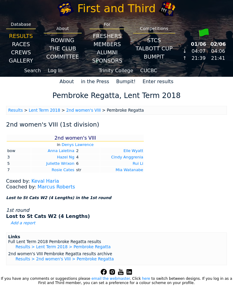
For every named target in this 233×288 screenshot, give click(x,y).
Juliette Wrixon (60, 163)
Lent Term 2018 (44, 110)
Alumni (107, 52)
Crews (21, 52)
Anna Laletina (61, 150)
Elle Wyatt (133, 150)
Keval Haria (45, 181)
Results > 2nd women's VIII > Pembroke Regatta (64, 259)
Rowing (62, 40)
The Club (62, 48)
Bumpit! (126, 81)
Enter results (158, 81)
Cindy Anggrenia (127, 157)
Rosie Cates (63, 170)
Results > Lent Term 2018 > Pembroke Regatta (63, 247)
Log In (55, 70)
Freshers (107, 36)
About (66, 81)
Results (21, 36)
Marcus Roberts (56, 187)
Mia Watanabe (129, 170)
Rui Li (138, 163)
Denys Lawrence (77, 144)
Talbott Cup (154, 48)
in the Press (95, 81)
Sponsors (107, 60)
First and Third (116, 8)
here (146, 278)
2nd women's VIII (83, 110)
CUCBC (148, 70)
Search (32, 70)
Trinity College (116, 70)
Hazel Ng (65, 157)
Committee (62, 56)
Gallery (21, 60)
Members (107, 44)
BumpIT (154, 56)
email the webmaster (110, 278)
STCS (154, 40)
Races (21, 44)
